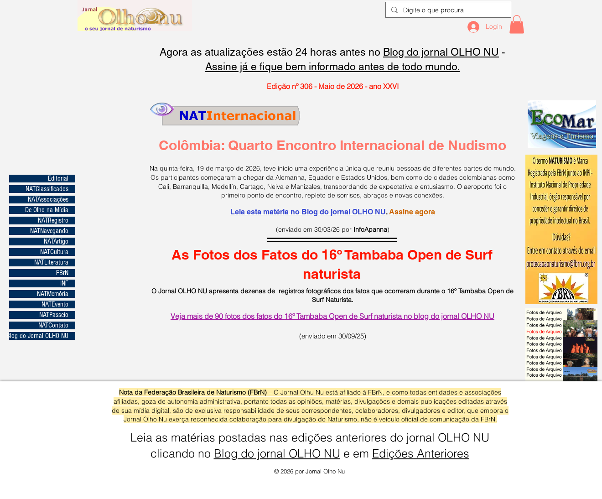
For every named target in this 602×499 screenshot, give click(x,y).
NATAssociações (48, 199)
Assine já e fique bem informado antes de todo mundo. (332, 67)
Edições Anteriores (420, 453)
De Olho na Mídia (46, 210)
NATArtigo (56, 241)
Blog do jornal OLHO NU (441, 52)
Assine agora (412, 212)
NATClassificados (47, 189)
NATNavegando (49, 231)
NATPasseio (53, 315)
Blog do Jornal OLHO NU (38, 336)
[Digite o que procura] (447, 10)
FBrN (62, 273)
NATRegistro (53, 220)
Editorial (58, 178)
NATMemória (52, 294)
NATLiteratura (51, 262)
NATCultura (54, 252)
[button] (516, 24)
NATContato (53, 325)
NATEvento (55, 304)
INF (64, 283)
